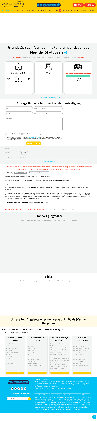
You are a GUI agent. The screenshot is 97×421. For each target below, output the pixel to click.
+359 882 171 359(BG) (14, 4)
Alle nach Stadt (37, 373)
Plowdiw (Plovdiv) (32, 352)
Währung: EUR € (12, 1)
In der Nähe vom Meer (11, 348)
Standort (17, 332)
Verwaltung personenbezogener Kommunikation (66, 394)
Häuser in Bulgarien (78, 361)
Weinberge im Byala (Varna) (57, 368)
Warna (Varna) (31, 348)
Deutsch (4, 1)
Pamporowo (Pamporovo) (34, 365)
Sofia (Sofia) (31, 346)
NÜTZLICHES (75, 10)
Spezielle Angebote (45, 10)
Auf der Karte (80, 57)
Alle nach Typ (59, 373)
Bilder (22, 332)
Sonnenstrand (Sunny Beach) (35, 355)
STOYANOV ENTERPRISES (66, 388)
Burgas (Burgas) (32, 350)
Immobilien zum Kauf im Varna (80, 359)
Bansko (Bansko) (32, 361)
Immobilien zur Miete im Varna (80, 355)
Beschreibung (11, 332)
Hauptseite (4, 332)
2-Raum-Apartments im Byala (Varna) (59, 347)
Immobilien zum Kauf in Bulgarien (81, 350)
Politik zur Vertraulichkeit (56, 393)
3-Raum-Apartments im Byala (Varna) (59, 350)
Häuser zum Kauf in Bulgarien (80, 352)
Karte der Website (81, 394)
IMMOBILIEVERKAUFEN (78, 5)
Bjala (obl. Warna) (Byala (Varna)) (45, 57)
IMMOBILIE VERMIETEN (89, 5)
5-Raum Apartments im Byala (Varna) (59, 366)
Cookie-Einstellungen (49, 394)
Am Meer (8, 346)
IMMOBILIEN (19, 10)
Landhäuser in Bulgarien (79, 346)
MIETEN (34, 10)
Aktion (57, 10)
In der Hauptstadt (10, 344)
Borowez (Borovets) (33, 363)
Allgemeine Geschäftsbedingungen (42, 393)
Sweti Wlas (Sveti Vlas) (33, 359)
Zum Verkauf (72, 57)
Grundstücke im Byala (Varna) (57, 364)
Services (66, 10)
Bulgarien (65, 57)
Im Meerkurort (9, 350)
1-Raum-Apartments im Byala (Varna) (59, 358)
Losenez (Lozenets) (33, 357)
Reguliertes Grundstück (28, 57)
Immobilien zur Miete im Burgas (81, 365)
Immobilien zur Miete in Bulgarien (81, 348)
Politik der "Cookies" (39, 394)
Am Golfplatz (9, 359)
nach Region (15, 373)
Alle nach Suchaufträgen (82, 373)
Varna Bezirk (58, 57)
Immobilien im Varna (78, 363)
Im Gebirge (8, 354)
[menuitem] (92, 10)
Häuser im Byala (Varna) (56, 352)
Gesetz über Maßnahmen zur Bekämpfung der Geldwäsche (76, 393)
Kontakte (92, 10)
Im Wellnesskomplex (11, 361)
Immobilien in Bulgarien (78, 357)
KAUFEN (27, 10)
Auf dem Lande (9, 363)
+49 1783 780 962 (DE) (14, 7)
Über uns (84, 10)
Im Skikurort (9, 356)
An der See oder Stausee (12, 352)
